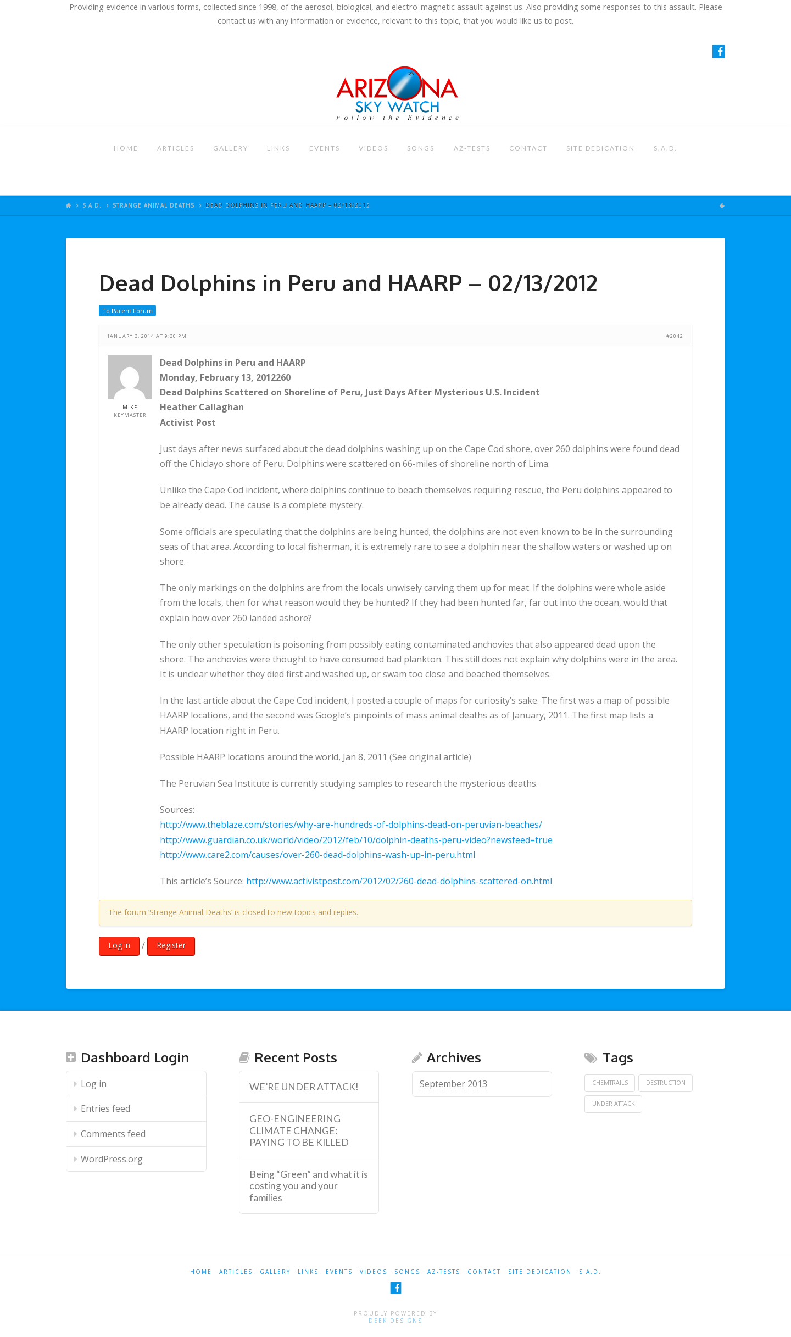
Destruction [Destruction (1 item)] (666, 1083)
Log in (119, 945)
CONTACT (528, 148)
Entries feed (105, 1108)
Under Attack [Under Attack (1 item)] (613, 1103)
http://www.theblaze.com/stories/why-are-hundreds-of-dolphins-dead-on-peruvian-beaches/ (351, 824)
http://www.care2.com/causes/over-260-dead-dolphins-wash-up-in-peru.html (317, 855)
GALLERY (230, 148)
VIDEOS (373, 148)
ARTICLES (175, 148)
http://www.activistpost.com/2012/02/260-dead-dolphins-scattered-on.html (399, 881)
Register (171, 945)
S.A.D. (665, 148)
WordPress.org (112, 1159)
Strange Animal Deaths (153, 205)
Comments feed (113, 1134)
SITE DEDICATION (600, 148)
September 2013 (453, 1084)
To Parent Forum (127, 311)
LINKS (278, 148)
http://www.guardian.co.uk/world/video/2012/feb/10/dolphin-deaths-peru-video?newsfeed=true (356, 840)
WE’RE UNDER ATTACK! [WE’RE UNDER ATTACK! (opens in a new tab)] (304, 1087)
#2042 (674, 335)
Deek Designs (395, 1320)
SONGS (421, 148)
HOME (126, 148)
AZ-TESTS (472, 148)
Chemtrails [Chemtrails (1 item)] (610, 1083)
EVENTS (324, 148)
